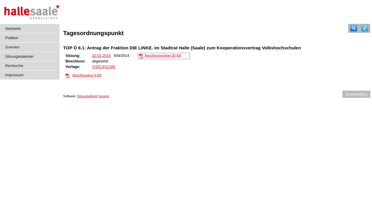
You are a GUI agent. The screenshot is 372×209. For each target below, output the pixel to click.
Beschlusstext (86, 75)
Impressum (14, 75)
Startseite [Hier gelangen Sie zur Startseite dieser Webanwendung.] (13, 28)
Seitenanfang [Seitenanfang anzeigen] (356, 94)
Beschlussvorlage (163, 55)
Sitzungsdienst (87, 96)
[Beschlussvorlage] (141, 55)
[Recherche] (353, 28)
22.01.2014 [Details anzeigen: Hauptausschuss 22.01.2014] (101, 55)
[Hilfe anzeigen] (364, 28)
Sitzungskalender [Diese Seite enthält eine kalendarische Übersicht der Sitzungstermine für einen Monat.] (19, 56)
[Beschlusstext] (67, 75)
